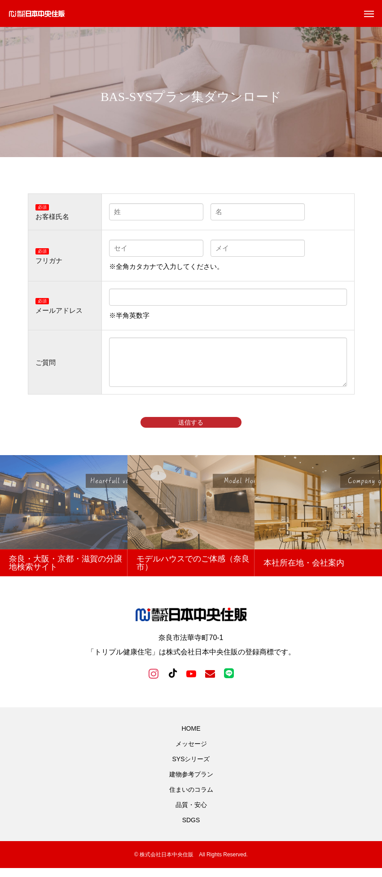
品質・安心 (191, 814)
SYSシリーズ (191, 768)
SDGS (191, 829)
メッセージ (191, 753)
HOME (191, 737)
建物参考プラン (191, 783)
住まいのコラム (191, 798)
